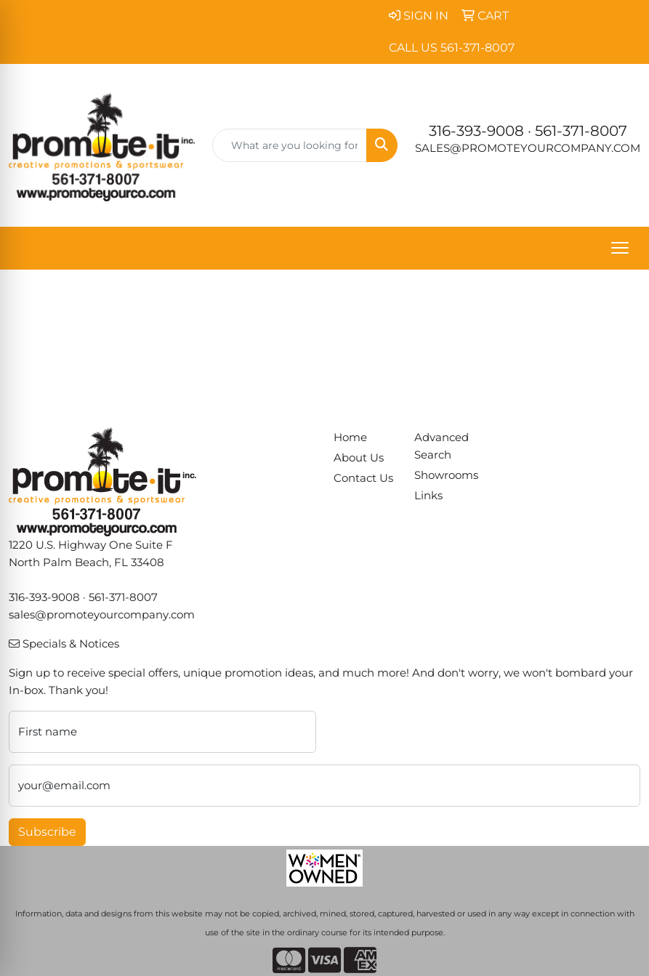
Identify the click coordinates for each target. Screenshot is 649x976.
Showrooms (446, 475)
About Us (359, 457)
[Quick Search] (290, 145)
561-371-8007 (581, 131)
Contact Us (363, 478)
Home (350, 437)
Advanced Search (441, 446)
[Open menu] (619, 247)
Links (428, 495)
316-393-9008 (476, 131)
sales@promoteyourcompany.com (527, 148)
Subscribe (47, 832)
